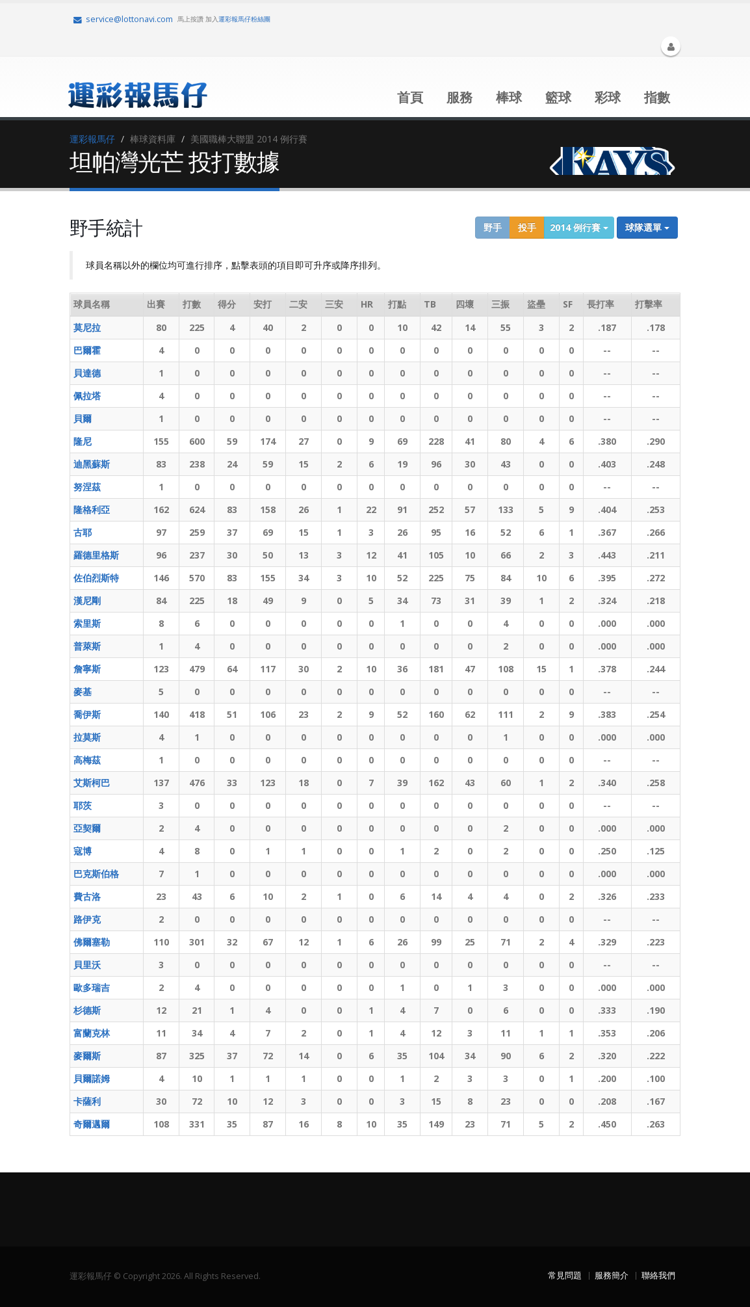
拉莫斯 (87, 737)
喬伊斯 (87, 714)
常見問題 (565, 1275)
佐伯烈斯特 (96, 578)
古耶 (82, 532)
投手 (527, 227)
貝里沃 (87, 964)
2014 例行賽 (579, 227)
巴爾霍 (87, 350)
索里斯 (87, 623)
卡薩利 (87, 1101)
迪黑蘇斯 (91, 464)
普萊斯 (87, 646)
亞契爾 (87, 828)
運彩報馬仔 (92, 139)
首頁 (410, 97)
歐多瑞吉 (91, 987)
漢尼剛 (87, 600)
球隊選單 (647, 227)
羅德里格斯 (96, 555)
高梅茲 (87, 760)
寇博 (82, 851)
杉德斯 (87, 1010)
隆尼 (82, 441)
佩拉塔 (87, 395)
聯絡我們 (658, 1275)
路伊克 (87, 919)
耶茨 (82, 805)
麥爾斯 (87, 1056)
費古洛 (87, 896)
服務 (459, 97)
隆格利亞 (91, 509)
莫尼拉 (87, 327)
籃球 (558, 97)
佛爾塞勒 (91, 942)
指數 (657, 97)
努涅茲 (87, 487)
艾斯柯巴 (91, 782)
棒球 (509, 97)
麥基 (82, 691)
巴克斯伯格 (96, 873)
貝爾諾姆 (91, 1078)
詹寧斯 (87, 669)
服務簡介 (611, 1275)
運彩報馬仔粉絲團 (244, 18)
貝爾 (82, 418)
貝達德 (87, 373)
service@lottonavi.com (123, 19)
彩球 (608, 97)
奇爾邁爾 (91, 1124)
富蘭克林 (91, 1033)
